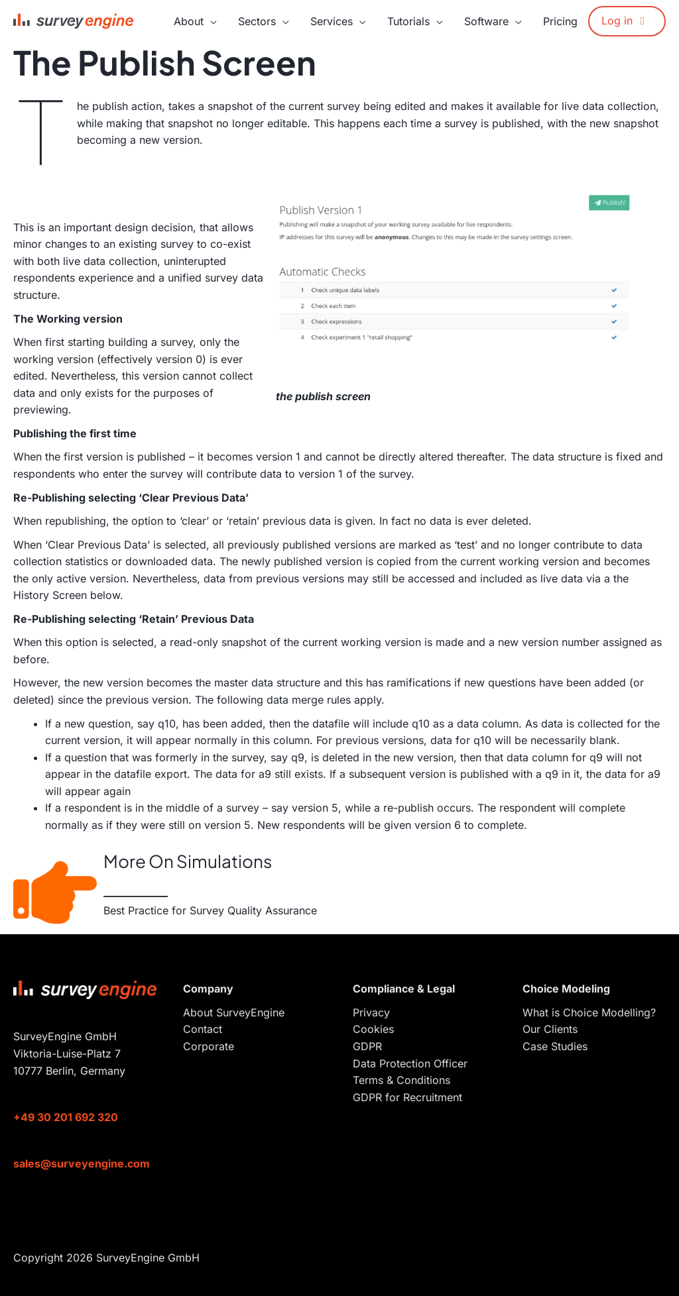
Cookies (373, 1029)
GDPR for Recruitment (407, 1097)
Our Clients (550, 1029)
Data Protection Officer (410, 1063)
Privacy (371, 1012)
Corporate (208, 1046)
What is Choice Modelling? (589, 1012)
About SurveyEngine (233, 1012)
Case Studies (555, 1046)
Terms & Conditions (401, 1080)
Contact (202, 1029)
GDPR (367, 1046)
